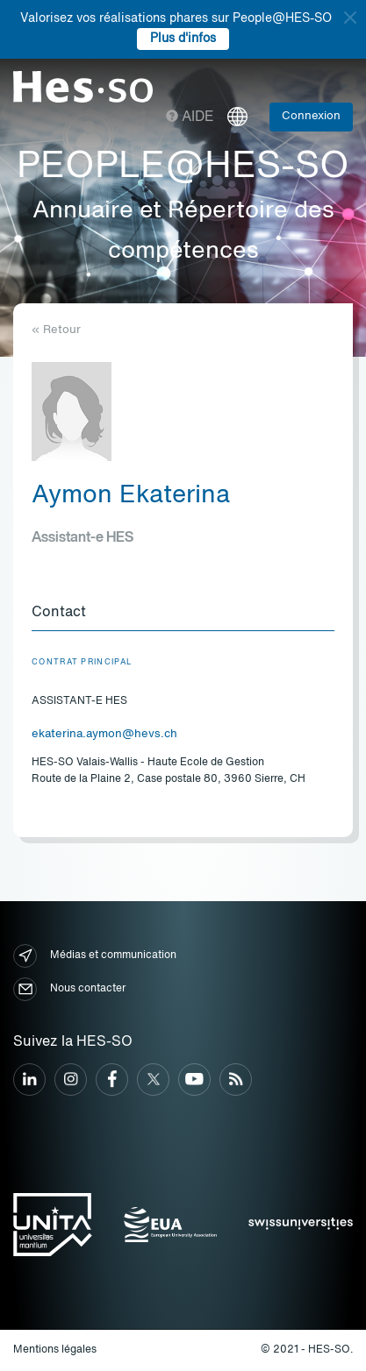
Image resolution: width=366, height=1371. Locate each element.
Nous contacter (69, 989)
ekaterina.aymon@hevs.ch (104, 734)
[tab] (183, 614)
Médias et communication (94, 956)
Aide (190, 117)
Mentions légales (55, 1350)
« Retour (56, 330)
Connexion (311, 116)
